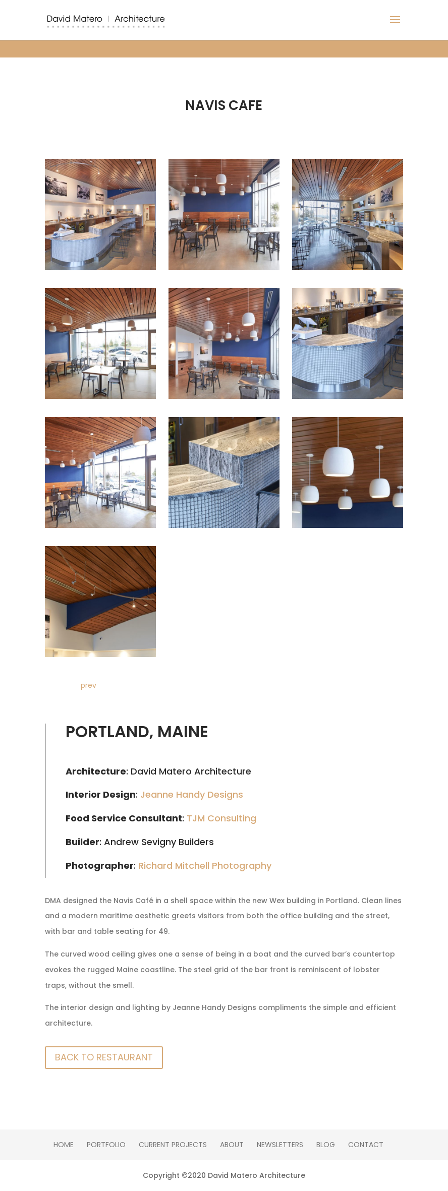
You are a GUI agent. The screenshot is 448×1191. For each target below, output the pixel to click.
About (232, 1145)
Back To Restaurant (104, 1057)
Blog (325, 1145)
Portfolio (106, 1145)
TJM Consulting (221, 818)
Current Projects (173, 1145)
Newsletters (280, 1145)
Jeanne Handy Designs (191, 794)
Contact (365, 1145)
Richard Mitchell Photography (204, 865)
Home (63, 1145)
